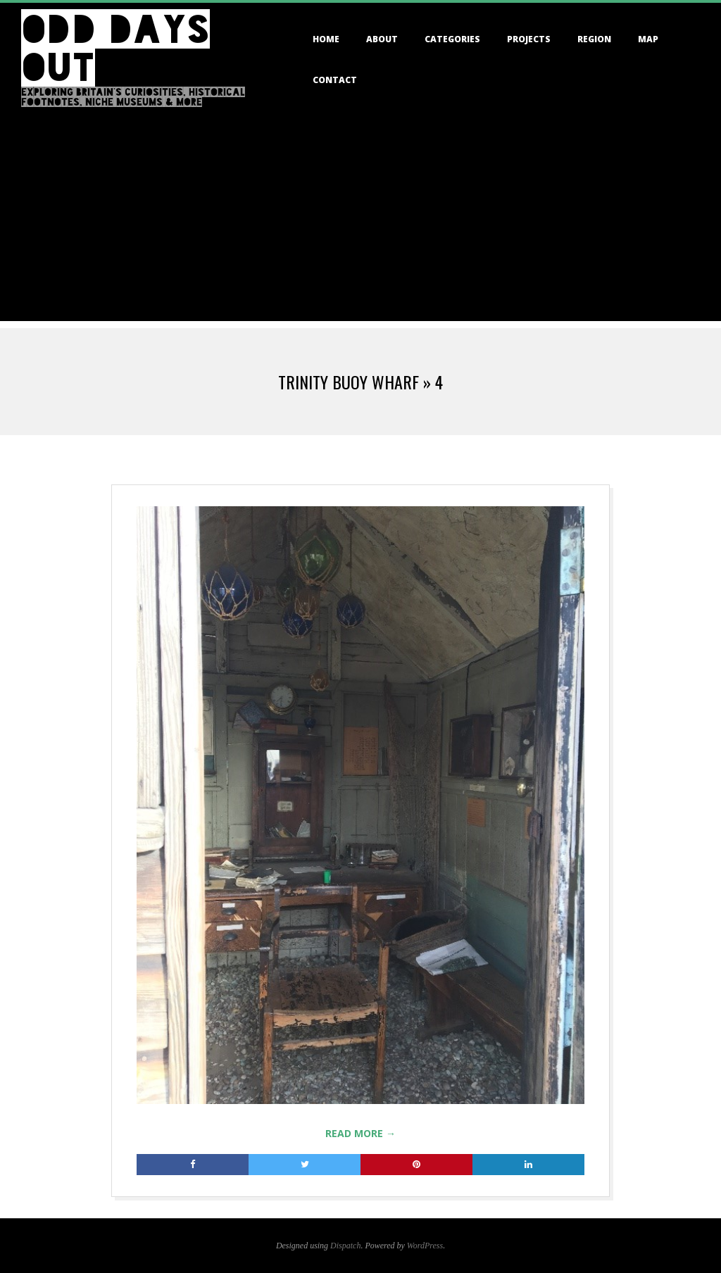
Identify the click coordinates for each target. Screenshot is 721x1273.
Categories (452, 39)
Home (326, 39)
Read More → (360, 1133)
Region (594, 39)
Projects (529, 39)
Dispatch (345, 1245)
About (382, 39)
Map (648, 39)
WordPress (425, 1245)
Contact (335, 80)
